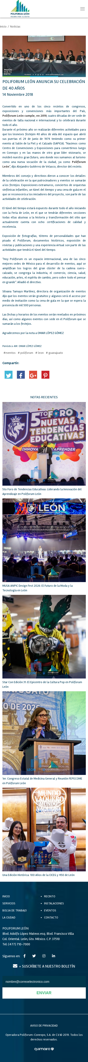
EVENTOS (50, 910)
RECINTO (49, 896)
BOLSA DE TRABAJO (14, 910)
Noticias (15, 26)
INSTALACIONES (54, 903)
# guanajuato (54, 353)
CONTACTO (51, 917)
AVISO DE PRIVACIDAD (44, 1025)
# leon (39, 353)
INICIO (6, 896)
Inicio (3, 26)
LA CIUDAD (8, 917)
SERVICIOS (8, 903)
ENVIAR (43, 993)
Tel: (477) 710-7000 (16, 944)
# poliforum (25, 353)
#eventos (10, 353)
